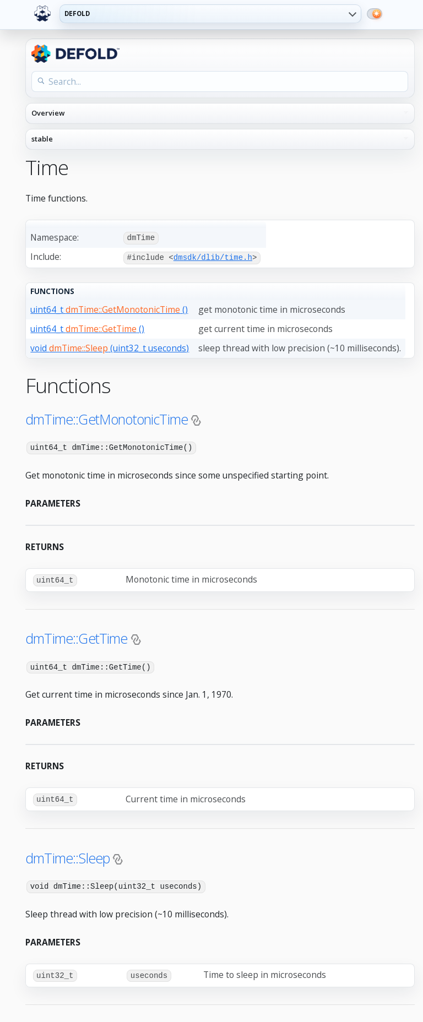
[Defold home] (42, 13)
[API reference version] (220, 139)
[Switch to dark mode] (374, 13)
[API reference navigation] (220, 113)
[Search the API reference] (219, 81)
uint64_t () (109, 308)
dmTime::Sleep (67, 855)
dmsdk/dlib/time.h (212, 257)
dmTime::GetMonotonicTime (106, 418)
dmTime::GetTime (76, 636)
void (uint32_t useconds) (109, 347)
